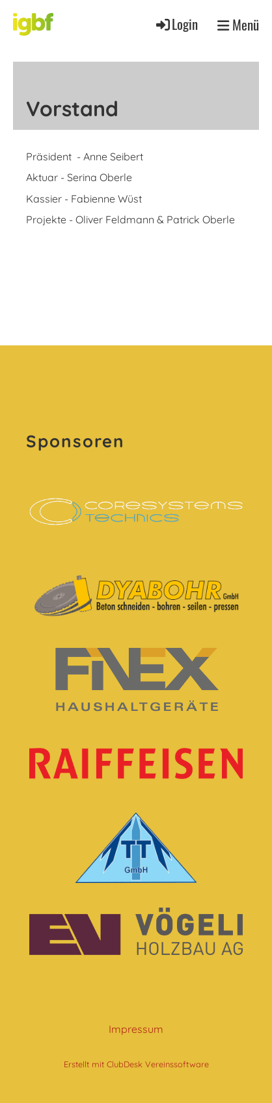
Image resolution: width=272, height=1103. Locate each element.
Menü (238, 24)
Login (176, 24)
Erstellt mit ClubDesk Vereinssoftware (136, 1064)
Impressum (136, 1028)
